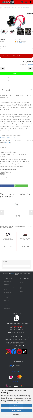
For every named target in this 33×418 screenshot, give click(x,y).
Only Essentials (16, 410)
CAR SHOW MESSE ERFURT (20, 338)
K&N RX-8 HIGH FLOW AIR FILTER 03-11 (25, 239)
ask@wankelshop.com (18, 332)
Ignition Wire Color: (4, 46)
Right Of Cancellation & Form (9, 303)
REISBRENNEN (20, 341)
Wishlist (21, 291)
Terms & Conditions (7, 295)
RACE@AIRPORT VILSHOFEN (19, 342)
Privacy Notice (18, 402)
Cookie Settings (7, 308)
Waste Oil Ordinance (7, 281)
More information (16, 414)
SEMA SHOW (19, 344)
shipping (12, 273)
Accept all (16, 405)
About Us (5, 289)
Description (7, 90)
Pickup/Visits (6, 284)
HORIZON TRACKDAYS (20, 339)
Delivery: (2, 41)
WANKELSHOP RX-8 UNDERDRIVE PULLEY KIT (8, 239)
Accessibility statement (8, 297)
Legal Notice (6, 305)
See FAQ (7, 142)
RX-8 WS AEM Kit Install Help (9, 138)
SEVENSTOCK (17, 345)
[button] (7, 185)
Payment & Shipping (7, 292)
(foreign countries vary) (20, 42)
